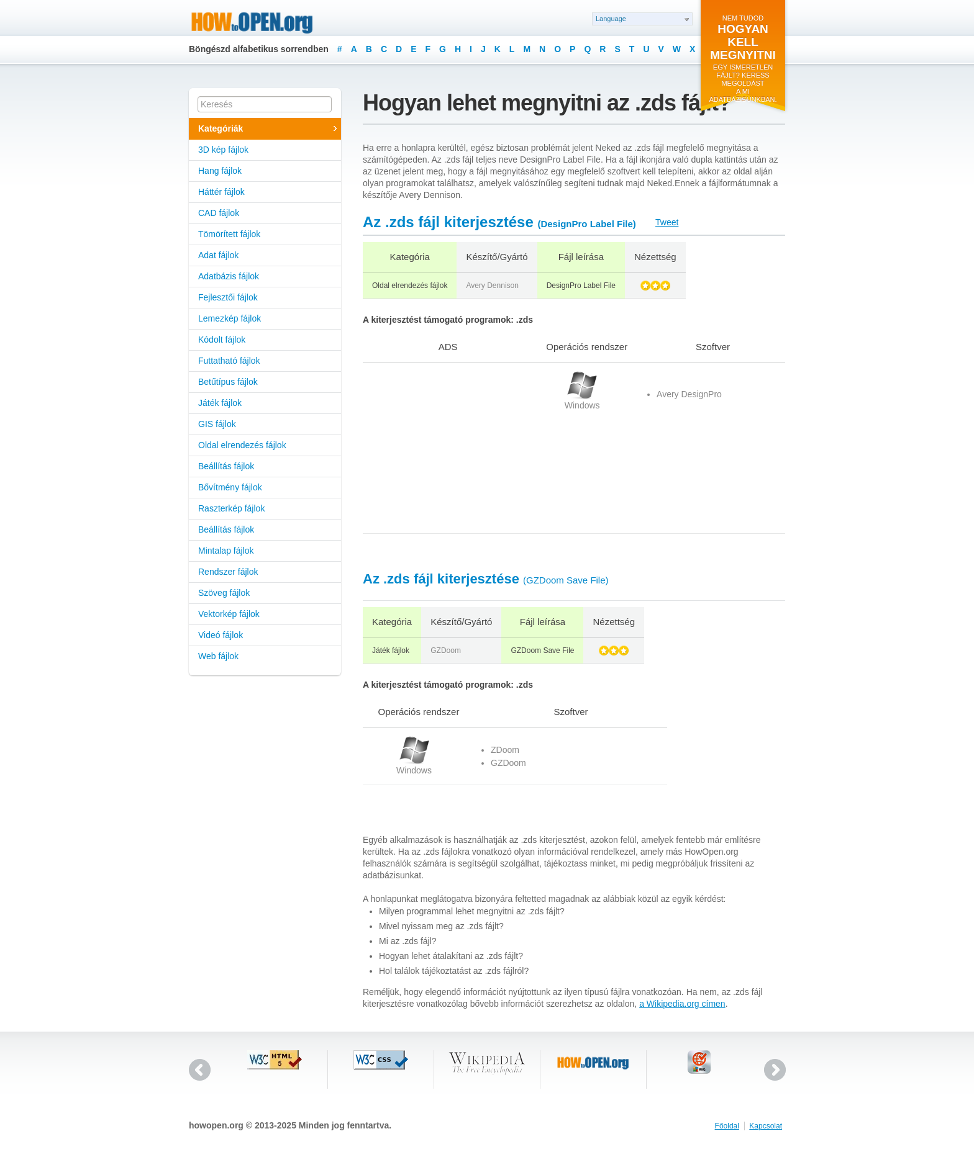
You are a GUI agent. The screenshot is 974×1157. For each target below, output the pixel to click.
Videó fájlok (220, 635)
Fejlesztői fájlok (228, 297)
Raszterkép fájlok (231, 508)
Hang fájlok (220, 171)
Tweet (666, 222)
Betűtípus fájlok (228, 382)
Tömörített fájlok (229, 234)
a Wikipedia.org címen (682, 1004)
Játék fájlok (220, 403)
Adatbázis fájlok (228, 276)
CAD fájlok (218, 213)
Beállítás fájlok (226, 466)
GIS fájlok (217, 424)
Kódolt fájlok (221, 339)
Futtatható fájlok (229, 361)
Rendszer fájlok (228, 572)
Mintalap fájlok (226, 551)
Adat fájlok (218, 255)
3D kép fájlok (223, 150)
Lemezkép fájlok (229, 318)
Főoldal (727, 1126)
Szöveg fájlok (224, 593)
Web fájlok (218, 656)
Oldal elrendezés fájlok (242, 445)
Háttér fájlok (221, 192)
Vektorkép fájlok (229, 614)
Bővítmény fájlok (230, 487)
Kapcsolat (765, 1126)
